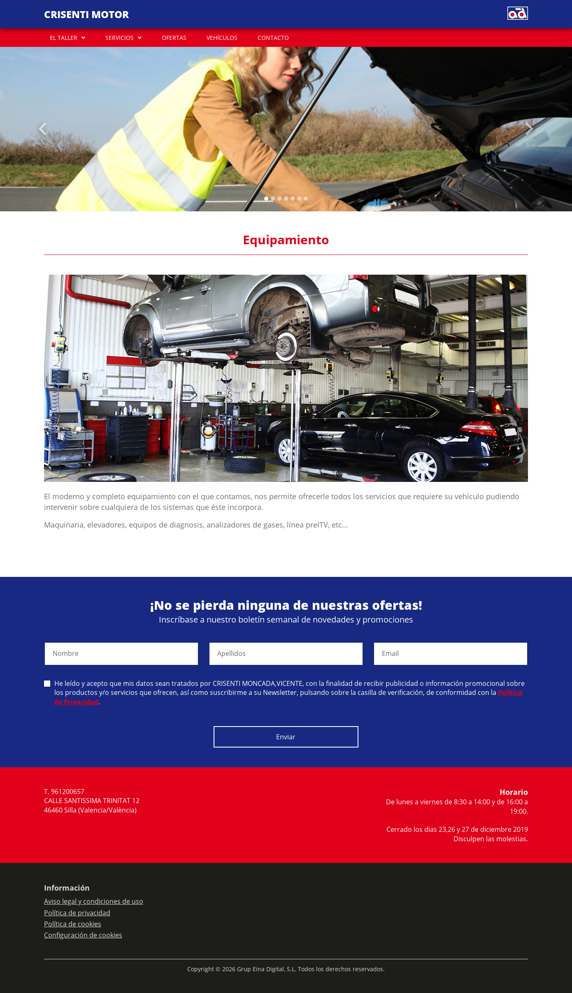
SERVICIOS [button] (119, 38)
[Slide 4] (293, 198)
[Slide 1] (273, 198)
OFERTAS (174, 38)
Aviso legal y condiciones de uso (93, 901)
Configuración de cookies (83, 935)
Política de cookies (72, 923)
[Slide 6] (306, 198)
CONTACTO (273, 38)
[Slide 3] (286, 198)
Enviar (285, 736)
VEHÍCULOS (222, 38)
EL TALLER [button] (63, 38)
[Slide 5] (299, 198)
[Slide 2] (279, 198)
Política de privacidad (77, 912)
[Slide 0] (266, 198)
